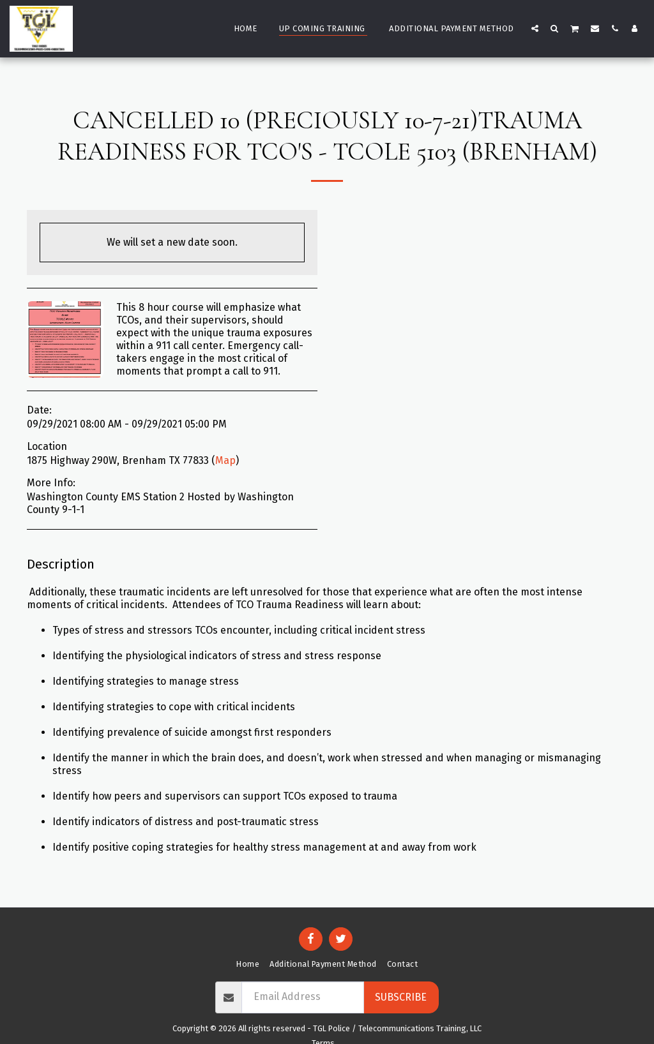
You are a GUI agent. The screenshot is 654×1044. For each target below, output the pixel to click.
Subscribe (401, 997)
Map (225, 460)
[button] (535, 28)
